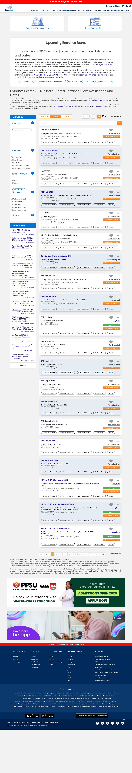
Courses (35, 10)
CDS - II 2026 (105, 82)
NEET (36, 75)
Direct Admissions (85, 10)
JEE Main (44, 75)
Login (118, 6)
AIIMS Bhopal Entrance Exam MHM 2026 (58, 82)
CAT (56, 75)
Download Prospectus (66, 147)
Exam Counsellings (67, 10)
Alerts (98, 10)
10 (90, 624)
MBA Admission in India (102, 761)
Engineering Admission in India (105, 766)
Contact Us (35, 764)
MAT (61, 75)
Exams (54, 10)
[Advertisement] (23, 406)
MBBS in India (99, 764)
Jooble (15, 761)
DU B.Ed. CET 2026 (29, 82)
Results (111, 147)
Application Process (49, 147)
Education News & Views (113, 10)
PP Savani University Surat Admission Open (66, 2)
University (108, 64)
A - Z (85, 121)
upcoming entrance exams (90, 75)
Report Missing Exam (112, 121)
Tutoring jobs (17, 764)
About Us (34, 761)
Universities (44, 121)
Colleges (45, 10)
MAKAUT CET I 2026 (66, 86)
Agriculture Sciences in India (104, 772)
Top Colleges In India (101, 758)
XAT (65, 75)
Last (102, 624)
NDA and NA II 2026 (87, 82)
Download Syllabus (84, 147)
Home (33, 758)
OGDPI (15, 758)
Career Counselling (56, 764)
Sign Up (110, 6)
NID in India (98, 769)
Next (96, 624)
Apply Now (116, 326)
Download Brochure (111, 142)
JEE (69, 772)
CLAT (51, 75)
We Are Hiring (35, 766)
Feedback (34, 769)
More (128, 10)
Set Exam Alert (99, 147)
